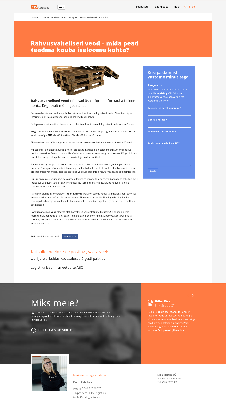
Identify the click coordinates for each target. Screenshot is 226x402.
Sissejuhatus (155, 85)
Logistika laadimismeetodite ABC (57, 267)
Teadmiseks (160, 6)
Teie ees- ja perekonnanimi (164, 108)
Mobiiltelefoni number (162, 131)
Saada (152, 171)
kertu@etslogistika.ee (86, 397)
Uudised (35, 17)
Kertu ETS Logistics (94, 393)
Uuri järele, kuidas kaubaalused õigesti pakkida (68, 258)
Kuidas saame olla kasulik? (164, 143)
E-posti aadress (157, 119)
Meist (177, 6)
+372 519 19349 (91, 387)
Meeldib (70, 236)
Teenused (142, 6)
